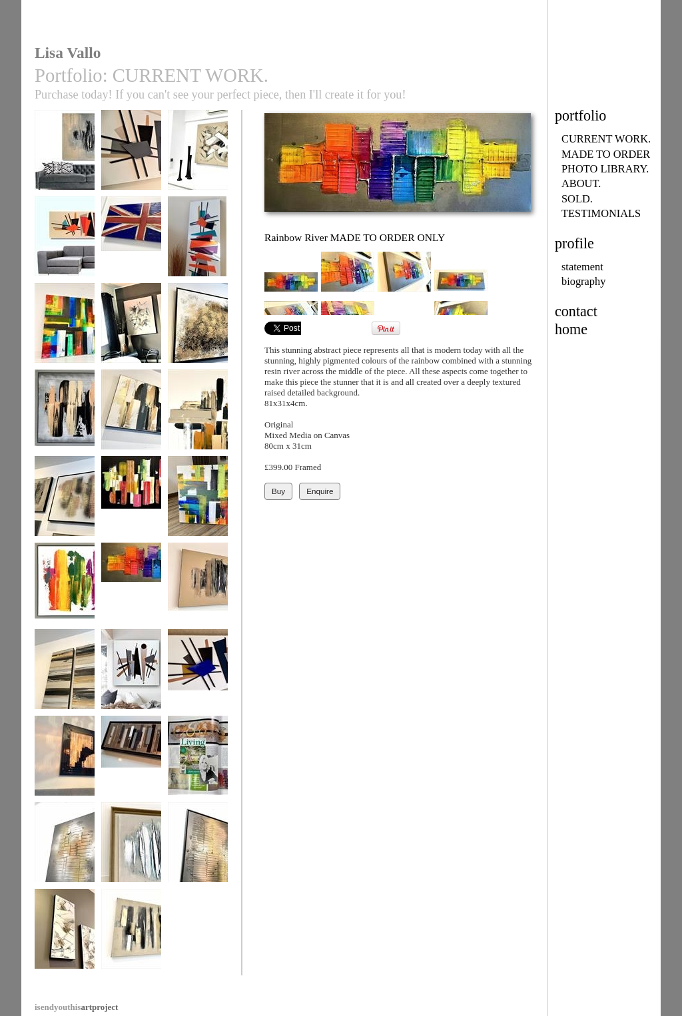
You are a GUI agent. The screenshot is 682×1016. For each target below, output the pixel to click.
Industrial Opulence (131, 767)
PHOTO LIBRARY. (605, 168)
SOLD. (577, 198)
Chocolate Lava (198, 589)
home (571, 329)
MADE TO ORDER (605, 154)
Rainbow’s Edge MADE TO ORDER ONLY (65, 339)
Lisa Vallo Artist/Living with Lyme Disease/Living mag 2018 (198, 781)
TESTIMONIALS (601, 213)
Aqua (131, 848)
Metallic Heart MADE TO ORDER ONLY (65, 512)
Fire (65, 848)
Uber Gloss (65, 762)
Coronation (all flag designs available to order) (131, 252)
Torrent (198, 329)
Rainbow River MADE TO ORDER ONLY (131, 598)
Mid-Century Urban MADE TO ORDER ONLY (131, 685)
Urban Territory (65, 416)
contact (576, 311)
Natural (65, 935)
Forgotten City (65, 156)
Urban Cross (198, 416)
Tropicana (131, 502)
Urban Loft (131, 935)
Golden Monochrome (65, 680)
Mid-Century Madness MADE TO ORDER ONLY (131, 170)
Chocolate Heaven (198, 156)
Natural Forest (131, 329)
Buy (278, 491)
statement (582, 266)
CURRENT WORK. (606, 138)
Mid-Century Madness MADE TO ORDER (198, 685)
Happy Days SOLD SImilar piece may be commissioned (198, 516)
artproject (76, 1007)
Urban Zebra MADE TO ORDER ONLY (131, 425)
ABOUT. (581, 183)
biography (583, 281)
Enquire (319, 491)
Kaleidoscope (65, 589)
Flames (198, 848)
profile (574, 243)
